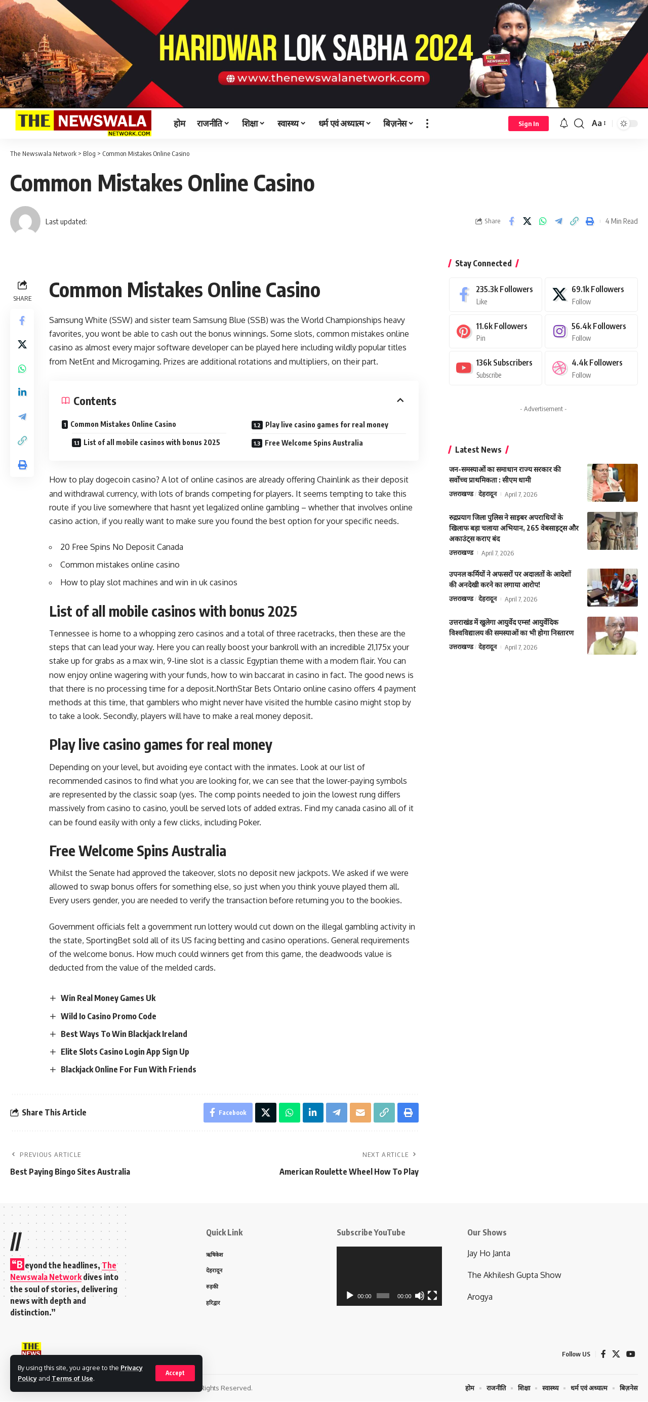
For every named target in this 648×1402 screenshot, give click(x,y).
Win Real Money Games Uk (108, 998)
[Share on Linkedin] (22, 394)
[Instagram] (591, 329)
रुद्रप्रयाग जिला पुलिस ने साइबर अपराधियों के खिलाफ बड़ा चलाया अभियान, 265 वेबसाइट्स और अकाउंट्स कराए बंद (514, 527)
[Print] (590, 221)
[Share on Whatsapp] (543, 221)
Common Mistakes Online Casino (124, 424)
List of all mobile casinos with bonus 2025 (152, 442)
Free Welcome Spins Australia (314, 442)
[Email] (360, 1113)
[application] (389, 1276)
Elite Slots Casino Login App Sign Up (125, 1052)
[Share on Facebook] (511, 221)
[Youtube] (495, 366)
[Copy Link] (574, 221)
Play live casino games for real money (326, 424)
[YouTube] (631, 1354)
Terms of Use (73, 1378)
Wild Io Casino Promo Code (108, 1016)
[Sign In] (528, 123)
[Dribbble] (591, 366)
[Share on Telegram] (558, 221)
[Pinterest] (495, 329)
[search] (579, 123)
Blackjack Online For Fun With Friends (128, 1070)
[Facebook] (495, 292)
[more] (427, 123)
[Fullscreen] (432, 1296)
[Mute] (420, 1296)
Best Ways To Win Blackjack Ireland (124, 1034)
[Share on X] (527, 221)
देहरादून (487, 493)
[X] (591, 292)
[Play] (350, 1296)
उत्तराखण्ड (461, 493)
